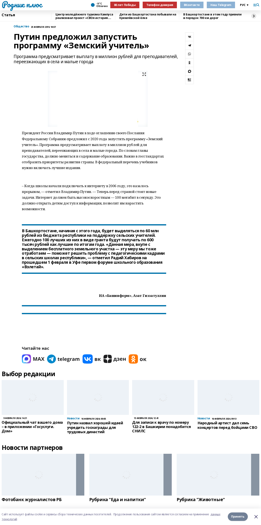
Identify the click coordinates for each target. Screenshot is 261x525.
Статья (8, 15)
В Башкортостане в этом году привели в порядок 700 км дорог (212, 16)
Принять (238, 517)
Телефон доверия (159, 5)
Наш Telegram (220, 5)
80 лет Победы (125, 5)
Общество (21, 26)
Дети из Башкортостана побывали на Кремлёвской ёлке (147, 16)
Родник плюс (22, 4)
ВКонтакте (192, 5)
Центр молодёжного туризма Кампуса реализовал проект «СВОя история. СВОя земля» (84, 16)
